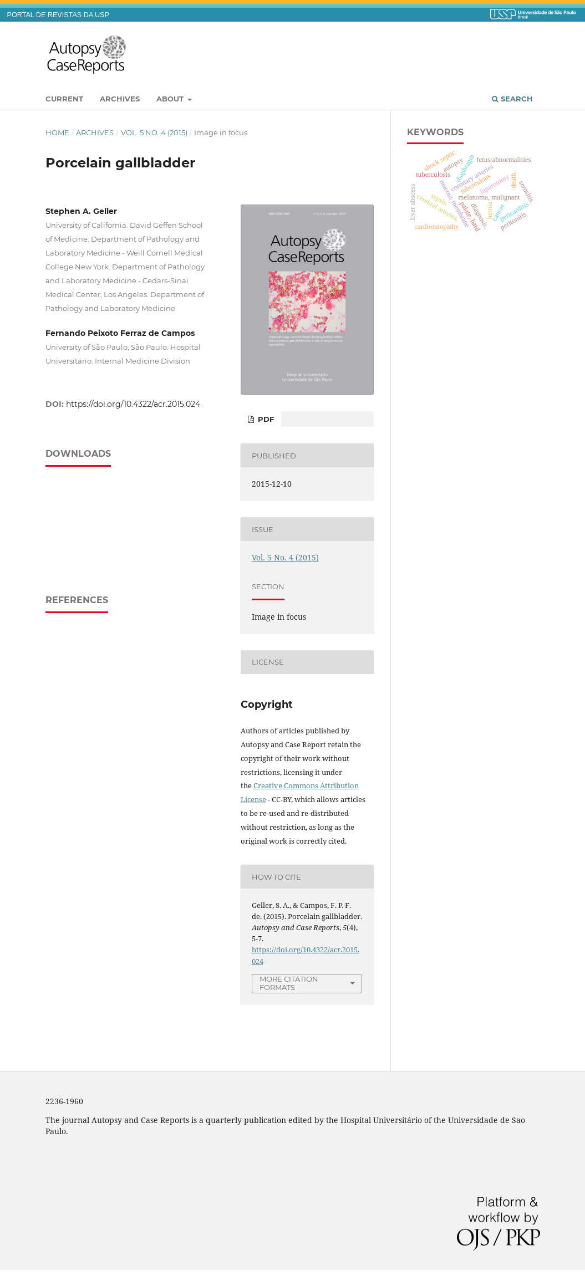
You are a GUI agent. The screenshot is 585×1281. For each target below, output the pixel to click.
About (171, 98)
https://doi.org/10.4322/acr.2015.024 (133, 404)
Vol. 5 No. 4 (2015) (154, 132)
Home (57, 132)
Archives (120, 98)
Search (512, 98)
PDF (265, 419)
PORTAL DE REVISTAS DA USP (58, 15)
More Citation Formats (289, 983)
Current (64, 98)
